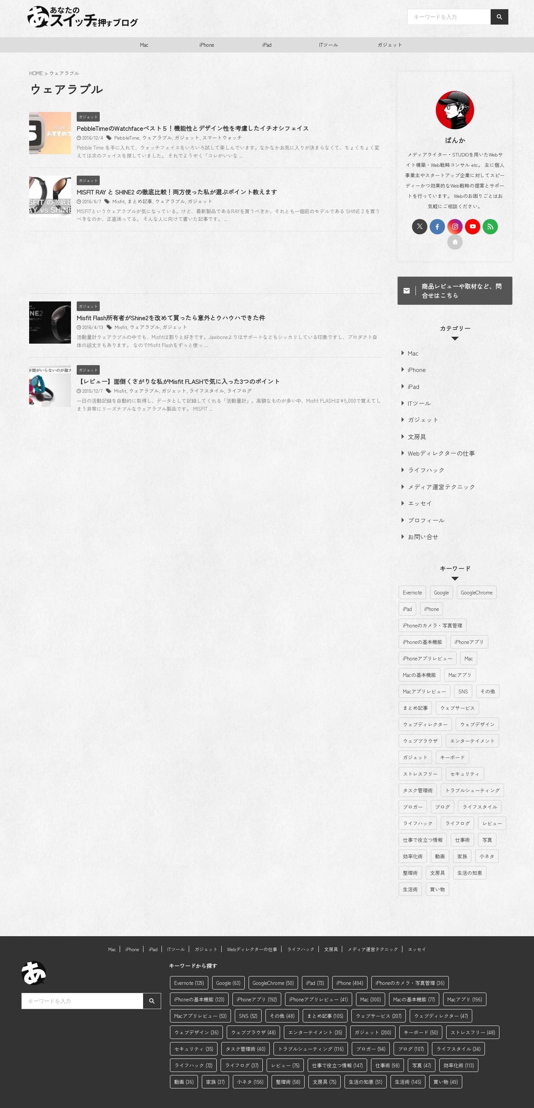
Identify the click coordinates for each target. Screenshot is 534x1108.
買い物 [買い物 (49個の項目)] (437, 872)
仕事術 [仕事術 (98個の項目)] (462, 823)
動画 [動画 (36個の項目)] (440, 839)
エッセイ (417, 490)
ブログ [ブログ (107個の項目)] (442, 790)
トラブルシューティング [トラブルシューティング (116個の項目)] (472, 773)
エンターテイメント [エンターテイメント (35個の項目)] (472, 724)
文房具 (414, 428)
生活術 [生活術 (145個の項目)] (410, 872)
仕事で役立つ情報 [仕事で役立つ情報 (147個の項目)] (423, 823)
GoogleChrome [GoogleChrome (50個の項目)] (477, 576)
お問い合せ (419, 520)
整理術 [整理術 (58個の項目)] (410, 856)
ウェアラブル (189, 138)
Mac (144, 44)
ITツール (328, 44)
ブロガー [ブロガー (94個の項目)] (413, 790)
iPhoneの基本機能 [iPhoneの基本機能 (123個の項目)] (422, 625)
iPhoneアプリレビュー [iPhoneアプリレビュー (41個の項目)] (427, 641)
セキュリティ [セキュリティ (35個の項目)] (465, 757)
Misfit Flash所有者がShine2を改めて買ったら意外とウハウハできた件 (206, 375)
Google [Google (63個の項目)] (441, 576)
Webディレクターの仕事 (434, 444)
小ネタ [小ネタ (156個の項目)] (487, 839)
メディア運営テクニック (434, 474)
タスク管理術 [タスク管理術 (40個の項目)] (418, 773)
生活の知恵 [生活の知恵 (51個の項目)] (469, 856)
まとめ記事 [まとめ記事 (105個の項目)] (415, 691)
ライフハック (422, 459)
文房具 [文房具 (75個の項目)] (437, 856)
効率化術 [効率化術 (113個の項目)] (413, 839)
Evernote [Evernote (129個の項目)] (412, 576)
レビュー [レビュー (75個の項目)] (492, 806)
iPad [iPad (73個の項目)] (407, 592)
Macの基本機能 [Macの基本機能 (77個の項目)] (419, 658)
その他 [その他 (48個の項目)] (487, 674)
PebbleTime (161, 138)
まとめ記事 (172, 230)
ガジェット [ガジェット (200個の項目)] (415, 740)
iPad (267, 44)
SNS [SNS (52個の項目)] (463, 674)
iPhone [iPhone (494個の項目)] (431, 592)
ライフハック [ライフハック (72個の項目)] (418, 806)
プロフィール (422, 505)
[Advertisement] (205, 322)
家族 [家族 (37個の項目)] (462, 839)
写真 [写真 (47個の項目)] (487, 823)
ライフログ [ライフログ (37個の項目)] (457, 806)
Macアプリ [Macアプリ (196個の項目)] (460, 658)
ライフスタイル (235, 478)
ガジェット (389, 44)
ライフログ (265, 478)
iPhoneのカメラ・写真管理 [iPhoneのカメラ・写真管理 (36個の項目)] (432, 608)
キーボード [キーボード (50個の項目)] (452, 740)
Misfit (152, 230)
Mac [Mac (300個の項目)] (469, 641)
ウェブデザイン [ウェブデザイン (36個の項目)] (477, 707)
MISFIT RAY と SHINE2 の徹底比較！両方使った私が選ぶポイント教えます (212, 221)
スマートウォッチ (250, 138)
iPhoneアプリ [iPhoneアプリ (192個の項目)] (469, 625)
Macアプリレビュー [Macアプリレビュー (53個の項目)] (424, 674)
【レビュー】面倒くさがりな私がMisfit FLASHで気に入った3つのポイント (213, 468)
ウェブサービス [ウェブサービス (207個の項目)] (457, 691)
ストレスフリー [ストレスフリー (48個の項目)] (420, 757)
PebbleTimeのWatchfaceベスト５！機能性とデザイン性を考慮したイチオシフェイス (228, 128)
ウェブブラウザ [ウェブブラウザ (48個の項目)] (420, 724)
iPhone (206, 44)
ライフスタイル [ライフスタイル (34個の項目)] (479, 790)
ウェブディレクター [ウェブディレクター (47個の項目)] (425, 707)
